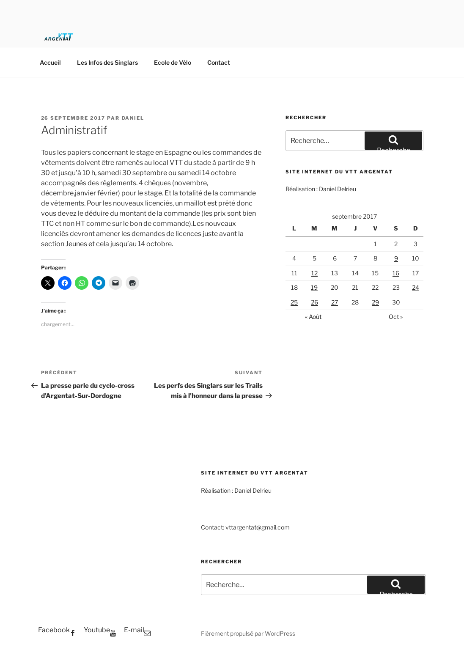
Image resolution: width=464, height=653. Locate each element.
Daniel (133, 118)
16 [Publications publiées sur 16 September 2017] (396, 273)
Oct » (396, 316)
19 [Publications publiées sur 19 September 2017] (314, 287)
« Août (313, 316)
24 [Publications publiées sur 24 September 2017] (415, 287)
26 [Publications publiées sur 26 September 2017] (314, 302)
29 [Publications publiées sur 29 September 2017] (375, 302)
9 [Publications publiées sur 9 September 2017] (396, 258)
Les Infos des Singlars (107, 62)
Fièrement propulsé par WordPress (248, 633)
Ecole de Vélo (172, 62)
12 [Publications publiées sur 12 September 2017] (314, 273)
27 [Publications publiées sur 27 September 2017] (334, 302)
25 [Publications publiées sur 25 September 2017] (294, 302)
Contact (218, 62)
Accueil (50, 62)
